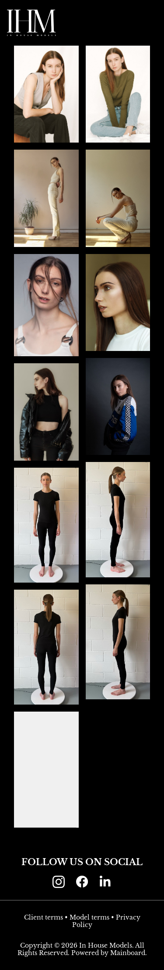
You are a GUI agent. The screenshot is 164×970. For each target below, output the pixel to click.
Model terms (89, 917)
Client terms (43, 917)
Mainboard (127, 953)
